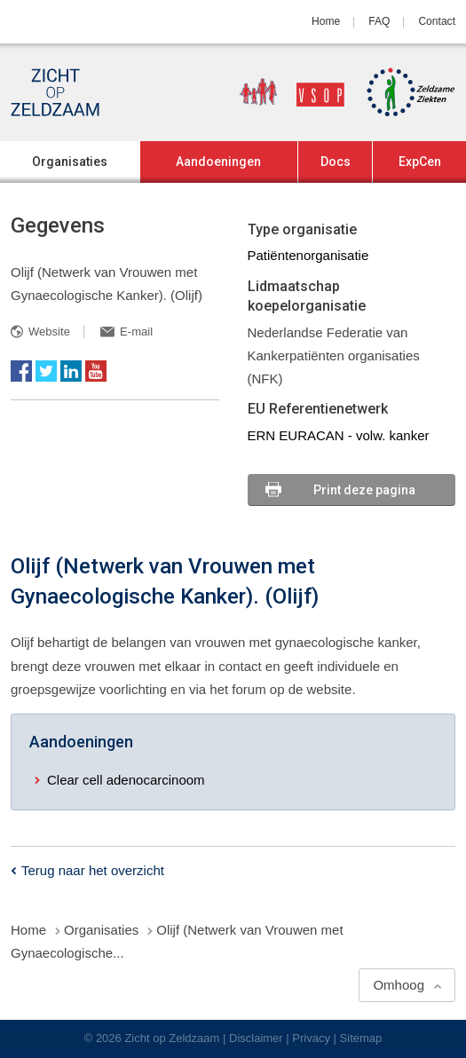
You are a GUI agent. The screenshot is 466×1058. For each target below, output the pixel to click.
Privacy (311, 1038)
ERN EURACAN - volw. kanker (339, 435)
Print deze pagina (364, 490)
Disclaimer (256, 1038)
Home (326, 21)
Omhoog (398, 984)
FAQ (379, 21)
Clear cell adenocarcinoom (126, 779)
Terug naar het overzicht (92, 870)
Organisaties (69, 161)
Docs (335, 161)
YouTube (96, 371)
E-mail (136, 331)
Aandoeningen (218, 161)
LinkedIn (71, 371)
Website (49, 331)
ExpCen (420, 161)
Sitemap (361, 1038)
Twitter (46, 371)
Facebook (21, 371)
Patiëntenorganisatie (308, 255)
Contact (436, 21)
